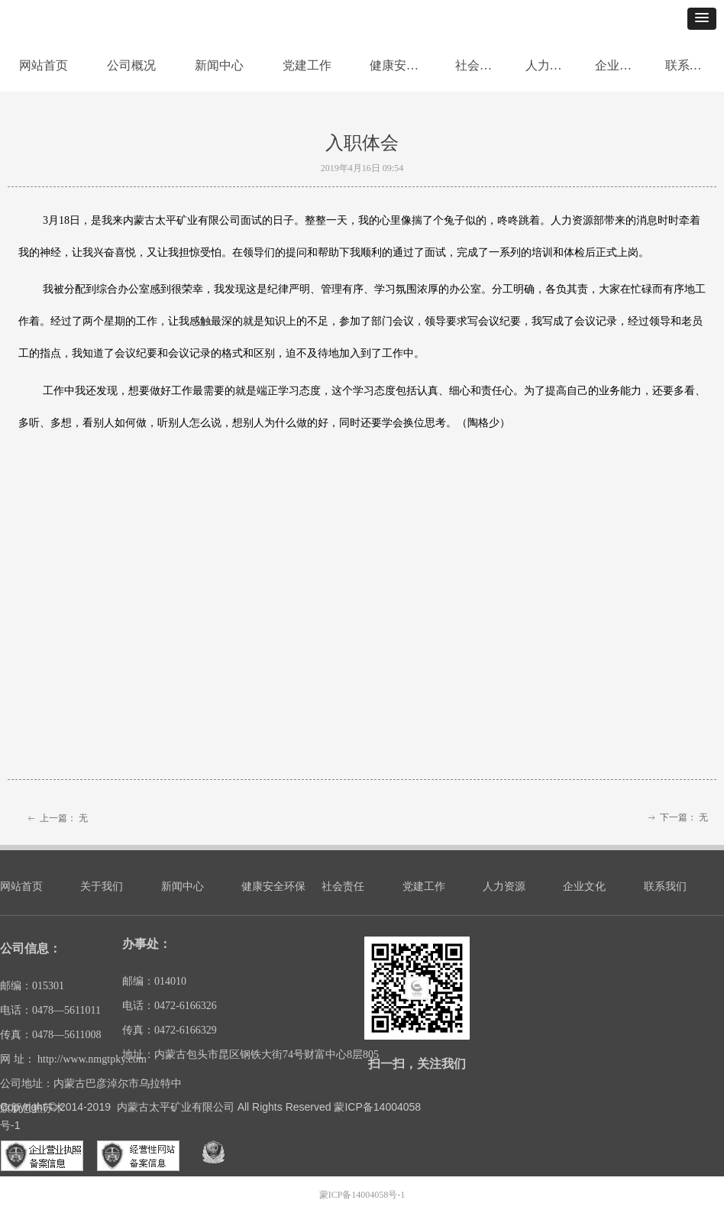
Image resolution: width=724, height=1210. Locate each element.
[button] (701, 19)
